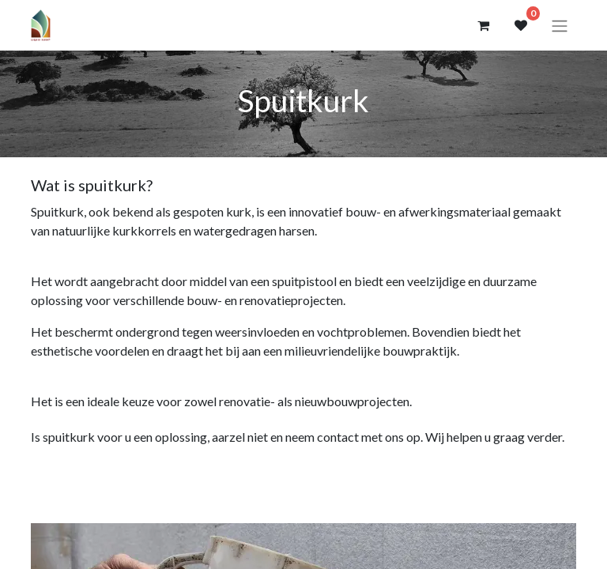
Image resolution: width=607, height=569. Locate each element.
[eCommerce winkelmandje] (483, 25)
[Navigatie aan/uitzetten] (559, 25)
